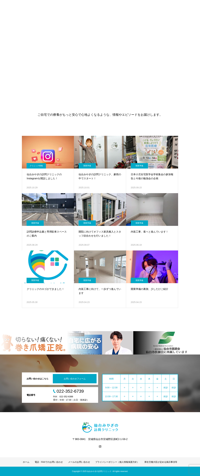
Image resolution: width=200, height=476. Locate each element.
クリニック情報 (36, 166)
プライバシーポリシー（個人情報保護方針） (117, 462)
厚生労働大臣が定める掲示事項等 (160, 462)
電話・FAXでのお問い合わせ (49, 462)
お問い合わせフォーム (75, 378)
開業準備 (87, 166)
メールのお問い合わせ (79, 462)
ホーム (26, 462)
